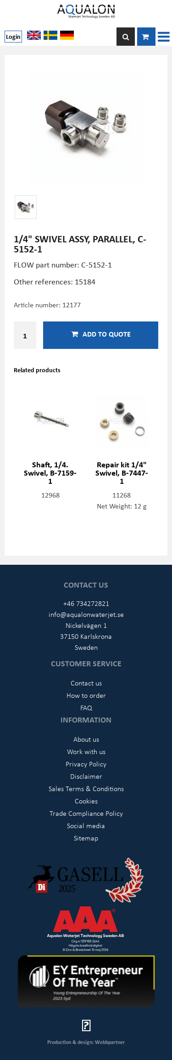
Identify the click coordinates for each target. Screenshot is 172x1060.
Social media (86, 825)
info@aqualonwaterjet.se (86, 614)
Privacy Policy (86, 764)
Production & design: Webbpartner (86, 1042)
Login (13, 36)
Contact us (86, 683)
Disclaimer (86, 776)
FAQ (86, 707)
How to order (86, 695)
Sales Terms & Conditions (86, 788)
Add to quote (101, 334)
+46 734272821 (86, 603)
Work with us (86, 751)
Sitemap (86, 838)
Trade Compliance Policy (86, 813)
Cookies (86, 801)
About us (86, 739)
